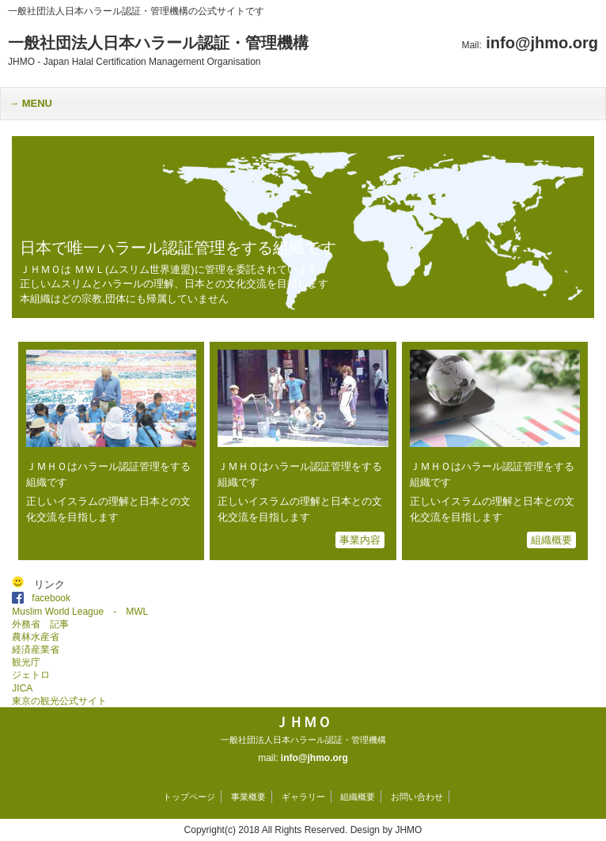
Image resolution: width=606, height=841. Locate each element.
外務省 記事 (40, 624)
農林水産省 (35, 636)
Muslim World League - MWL (80, 611)
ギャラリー (303, 796)
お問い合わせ (417, 796)
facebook (56, 598)
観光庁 (26, 662)
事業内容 (360, 540)
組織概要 (551, 540)
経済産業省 (35, 649)
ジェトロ (31, 674)
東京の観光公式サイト (59, 701)
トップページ (189, 796)
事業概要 (248, 796)
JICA (22, 688)
